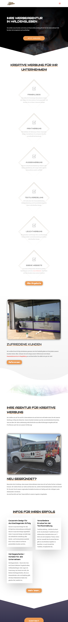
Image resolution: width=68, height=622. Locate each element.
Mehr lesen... (34, 590)
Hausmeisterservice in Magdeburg (17, 356)
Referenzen (14, 362)
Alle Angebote (34, 283)
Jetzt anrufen (34, 38)
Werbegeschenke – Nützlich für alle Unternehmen (16, 556)
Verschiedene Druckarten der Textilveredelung (44, 523)
